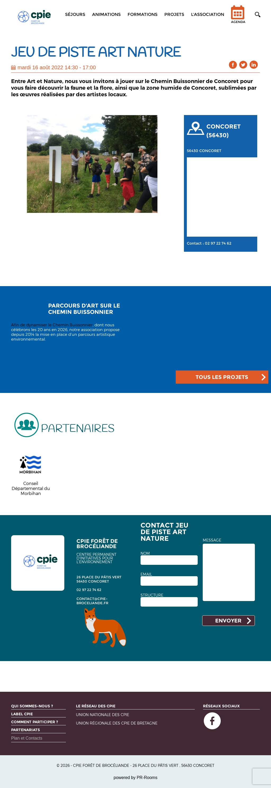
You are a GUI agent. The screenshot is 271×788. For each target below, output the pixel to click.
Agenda (238, 18)
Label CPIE (22, 714)
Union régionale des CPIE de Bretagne (116, 723)
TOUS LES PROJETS (222, 377)
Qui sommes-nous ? (32, 706)
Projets (174, 14)
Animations (106, 14)
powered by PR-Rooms (135, 777)
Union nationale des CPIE (102, 715)
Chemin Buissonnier (73, 324)
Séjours (75, 14)
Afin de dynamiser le (32, 324)
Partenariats (25, 730)
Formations (142, 14)
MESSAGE (212, 540)
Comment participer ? (34, 722)
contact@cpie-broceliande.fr (92, 601)
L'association (207, 14)
